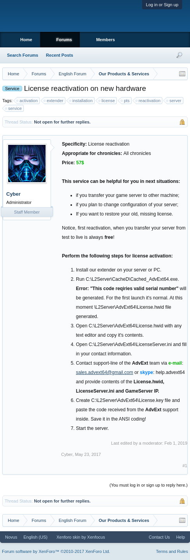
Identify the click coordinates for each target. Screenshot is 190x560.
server (174, 100)
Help (180, 537)
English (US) (35, 537)
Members (105, 39)
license (107, 100)
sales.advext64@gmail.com (104, 372)
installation (81, 100)
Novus (11, 537)
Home (26, 39)
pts (125, 100)
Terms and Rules (172, 551)
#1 (185, 465)
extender (53, 100)
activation (27, 100)
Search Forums (22, 55)
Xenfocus (96, 537)
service (14, 108)
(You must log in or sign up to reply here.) (148, 485)
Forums (64, 39)
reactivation (148, 100)
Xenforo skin (68, 537)
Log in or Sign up (162, 4)
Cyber (13, 194)
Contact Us (159, 537)
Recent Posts (59, 55)
